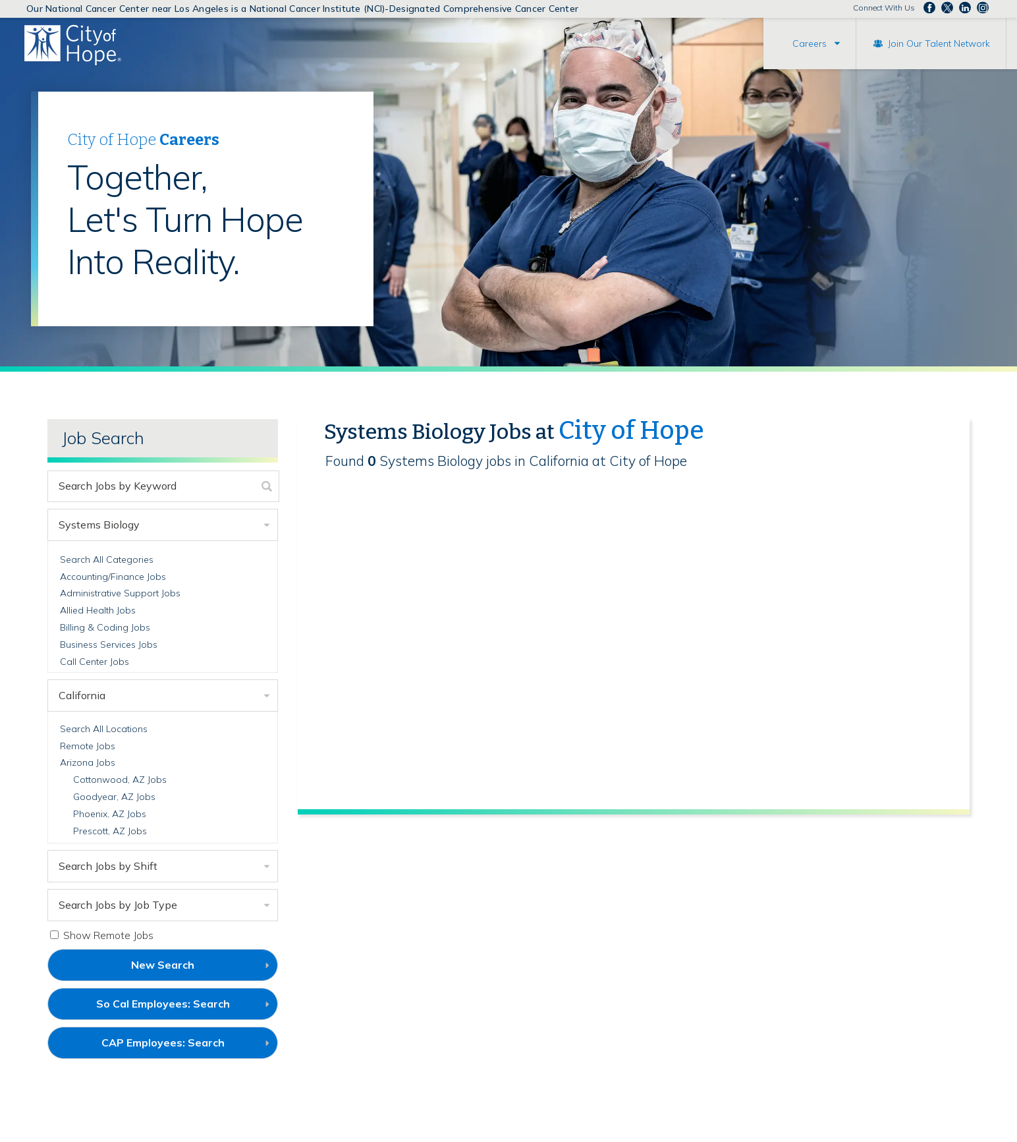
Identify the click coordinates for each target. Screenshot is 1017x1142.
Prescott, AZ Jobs (110, 831)
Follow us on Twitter (947, 8)
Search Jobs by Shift (108, 865)
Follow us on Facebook (929, 8)
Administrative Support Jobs (120, 593)
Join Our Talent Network (939, 43)
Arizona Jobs (87, 762)
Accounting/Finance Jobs (113, 577)
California (82, 695)
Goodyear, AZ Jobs (114, 797)
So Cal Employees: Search (185, 1008)
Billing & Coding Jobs (105, 627)
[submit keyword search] (266, 486)
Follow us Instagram (983, 8)
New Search (162, 964)
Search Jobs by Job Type (118, 904)
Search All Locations (104, 729)
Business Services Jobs (108, 644)
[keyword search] (152, 486)
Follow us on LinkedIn (965, 8)
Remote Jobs (87, 746)
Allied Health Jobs (98, 610)
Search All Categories (106, 559)
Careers (809, 43)
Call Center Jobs (94, 662)
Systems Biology (99, 524)
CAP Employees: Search (185, 1047)
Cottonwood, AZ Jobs (120, 779)
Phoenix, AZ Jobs (109, 814)
